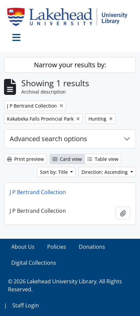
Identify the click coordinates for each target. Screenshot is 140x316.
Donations (92, 246)
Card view (67, 159)
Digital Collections (33, 262)
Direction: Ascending (105, 172)
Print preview (25, 159)
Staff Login (25, 305)
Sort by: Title (54, 172)
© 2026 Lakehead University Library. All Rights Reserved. (65, 285)
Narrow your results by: (70, 64)
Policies (56, 246)
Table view (102, 159)
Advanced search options (48, 138)
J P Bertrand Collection (38, 192)
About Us (23, 246)
